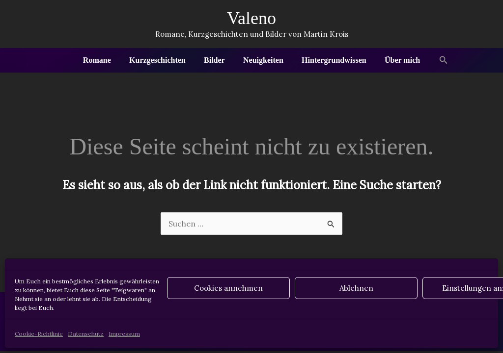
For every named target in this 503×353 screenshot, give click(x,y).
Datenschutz (86, 333)
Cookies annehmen (228, 288)
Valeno (251, 18)
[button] (435, 60)
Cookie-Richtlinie (39, 333)
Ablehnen (356, 288)
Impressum (124, 333)
